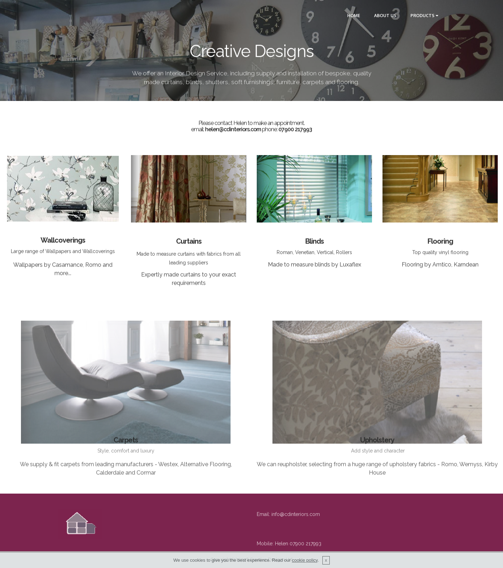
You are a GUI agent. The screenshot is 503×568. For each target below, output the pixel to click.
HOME (353, 15)
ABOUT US (385, 15)
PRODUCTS (422, 15)
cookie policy (305, 565)
